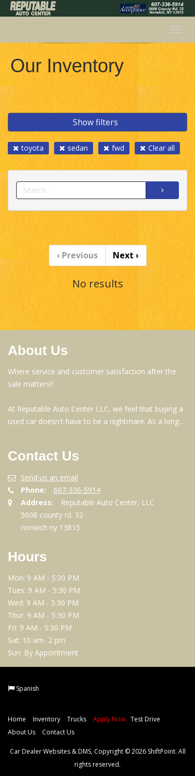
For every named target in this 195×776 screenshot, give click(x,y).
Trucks (76, 719)
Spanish (27, 688)
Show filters (95, 122)
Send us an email (49, 477)
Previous (77, 255)
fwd (113, 148)
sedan (73, 148)
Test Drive (145, 719)
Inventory (46, 719)
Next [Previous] (126, 255)
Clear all (157, 148)
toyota (28, 148)
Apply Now (109, 719)
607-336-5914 (77, 490)
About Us (21, 732)
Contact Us (58, 732)
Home (17, 719)
